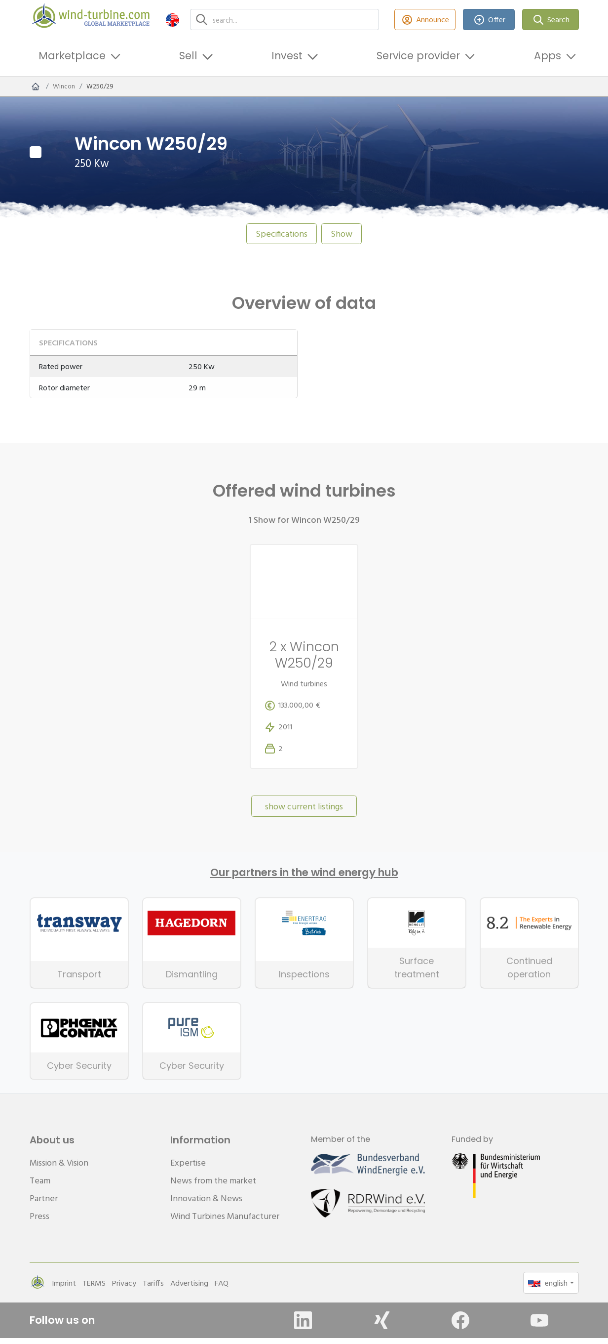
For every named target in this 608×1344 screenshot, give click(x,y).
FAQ (221, 1289)
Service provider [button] (418, 55)
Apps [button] (547, 55)
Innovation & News (206, 1204)
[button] (172, 19)
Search (551, 19)
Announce (425, 19)
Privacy (124, 1289)
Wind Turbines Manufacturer (224, 1221)
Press (39, 1221)
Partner (44, 1204)
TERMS (94, 1289)
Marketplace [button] (72, 55)
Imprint (64, 1289)
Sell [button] (188, 55)
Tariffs (153, 1289)
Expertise (188, 1168)
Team (40, 1186)
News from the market (213, 1186)
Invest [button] (287, 55)
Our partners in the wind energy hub (304, 878)
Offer (488, 19)
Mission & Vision (59, 1168)
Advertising (189, 1289)
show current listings (304, 812)
